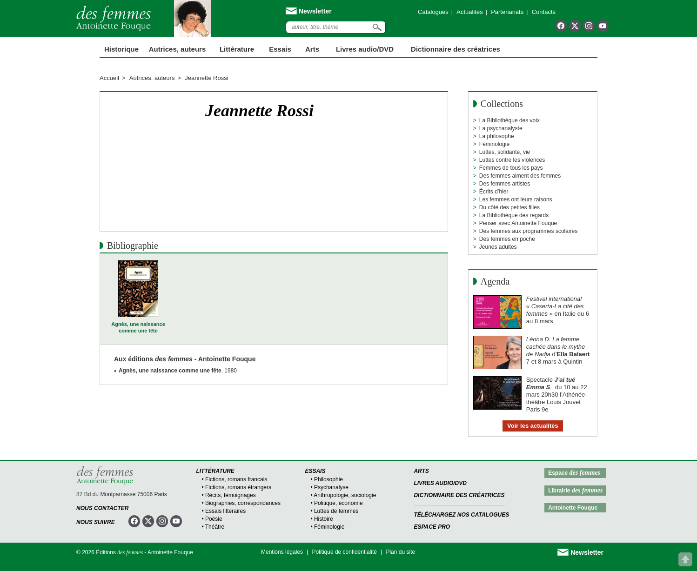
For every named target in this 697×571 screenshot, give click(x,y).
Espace (574, 472)
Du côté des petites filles (509, 207)
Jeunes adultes (498, 247)
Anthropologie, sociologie (345, 495)
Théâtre (214, 527)
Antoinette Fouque (572, 508)
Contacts (544, 11)
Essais (280, 49)
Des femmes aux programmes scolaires (528, 231)
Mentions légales (282, 552)
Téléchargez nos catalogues (461, 514)
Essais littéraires (225, 511)
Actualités (469, 11)
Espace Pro (432, 527)
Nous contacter (102, 508)
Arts (312, 49)
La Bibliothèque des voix (509, 120)
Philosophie (328, 479)
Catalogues (433, 11)
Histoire (323, 519)
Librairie (575, 490)
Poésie (213, 519)
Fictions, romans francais (236, 479)
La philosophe (496, 136)
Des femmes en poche (507, 239)
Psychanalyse (331, 487)
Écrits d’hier (494, 191)
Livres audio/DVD (440, 483)
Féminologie (494, 144)
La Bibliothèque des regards (514, 215)
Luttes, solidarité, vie (504, 152)
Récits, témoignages (230, 495)
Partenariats (507, 11)
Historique (121, 49)
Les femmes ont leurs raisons (515, 199)
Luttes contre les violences (512, 160)
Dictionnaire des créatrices (455, 49)
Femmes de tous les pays (511, 168)
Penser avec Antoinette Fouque (518, 223)
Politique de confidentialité (344, 552)
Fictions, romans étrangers (238, 487)
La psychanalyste (501, 128)
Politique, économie (338, 503)
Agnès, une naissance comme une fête (138, 327)
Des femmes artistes (504, 183)
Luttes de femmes (336, 511)
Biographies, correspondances (243, 503)
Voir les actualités (532, 425)
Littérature (237, 49)
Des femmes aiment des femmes (520, 176)
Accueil (109, 77)
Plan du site (400, 552)
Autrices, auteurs (177, 49)
